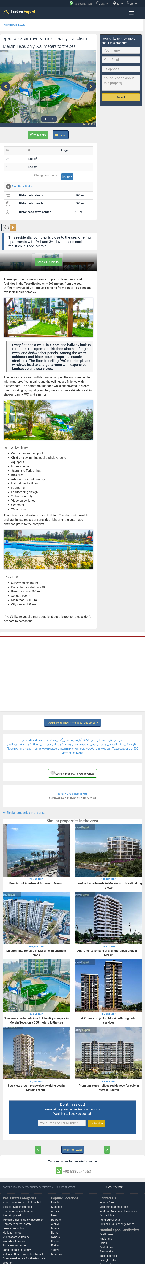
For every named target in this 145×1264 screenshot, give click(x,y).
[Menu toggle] (131, 13)
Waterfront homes (14, 1240)
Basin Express (108, 1255)
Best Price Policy (19, 185)
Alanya (55, 1223)
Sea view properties (15, 1244)
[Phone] (82, 3)
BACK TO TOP (114, 1186)
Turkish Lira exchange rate (72, 792)
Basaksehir (106, 1250)
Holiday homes (12, 1232)
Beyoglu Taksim (109, 1259)
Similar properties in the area (24, 812)
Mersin (55, 1227)
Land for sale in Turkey (17, 1249)
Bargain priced (12, 1214)
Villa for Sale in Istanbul (17, 1206)
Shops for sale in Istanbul (18, 1210)
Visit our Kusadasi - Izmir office (119, 1210)
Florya (103, 1242)
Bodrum (56, 1219)
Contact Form (108, 1214)
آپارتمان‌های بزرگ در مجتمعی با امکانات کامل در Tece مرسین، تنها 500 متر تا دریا (73, 739)
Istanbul (56, 1201)
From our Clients (110, 1219)
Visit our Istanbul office (114, 1206)
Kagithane (106, 1237)
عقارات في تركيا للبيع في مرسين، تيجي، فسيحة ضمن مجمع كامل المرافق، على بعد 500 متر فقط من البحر (72, 743)
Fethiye (55, 1244)
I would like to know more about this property (72, 721)
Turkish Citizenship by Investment (24, 1219)
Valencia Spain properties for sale (24, 1253)
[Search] (103, 3)
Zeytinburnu (107, 1246)
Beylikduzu (106, 1233)
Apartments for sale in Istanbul (22, 1201)
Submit (121, 97)
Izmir (54, 1214)
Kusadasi (56, 1206)
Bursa (54, 1232)
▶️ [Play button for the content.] (13, 227)
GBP (132, 3)
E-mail (60, 134)
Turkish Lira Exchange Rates (117, 1223)
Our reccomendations (16, 1236)
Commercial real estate (17, 1223)
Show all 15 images (48, 261)
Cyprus (55, 1236)
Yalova (55, 1249)
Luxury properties (13, 1227)
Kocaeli (55, 1240)
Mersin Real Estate (14, 24)
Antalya (55, 1210)
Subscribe (97, 1122)
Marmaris (57, 1253)
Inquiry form (107, 1201)
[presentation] (5, 86)
